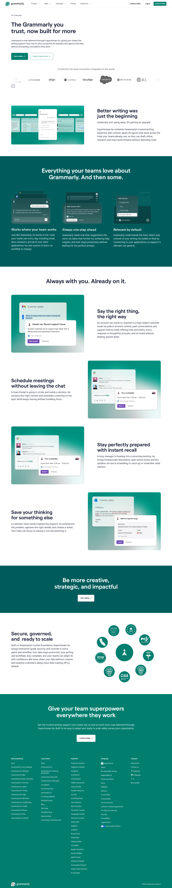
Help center (135, 763)
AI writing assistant (48, 797)
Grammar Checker (78, 763)
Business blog (46, 816)
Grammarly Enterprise (49, 777)
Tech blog (44, 808)
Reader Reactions (77, 849)
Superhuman (107, 763)
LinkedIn (135, 783)
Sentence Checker (77, 861)
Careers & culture (107, 779)
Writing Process (46, 801)
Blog (42, 804)
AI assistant (45, 785)
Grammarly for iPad (18, 814)
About (103, 767)
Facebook (135, 771)
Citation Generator (78, 783)
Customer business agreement (112, 807)
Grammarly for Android (19, 818)
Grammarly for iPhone (19, 810)
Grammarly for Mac (18, 775)
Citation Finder (76, 842)
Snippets (74, 826)
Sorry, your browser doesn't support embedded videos (124, 37)
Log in (147, 4)
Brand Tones (75, 834)
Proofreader (75, 873)
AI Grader (74, 845)
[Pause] (13, 86)
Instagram (136, 775)
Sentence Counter (77, 818)
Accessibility (105, 818)
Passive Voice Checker (79, 869)
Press (103, 783)
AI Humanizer (76, 779)
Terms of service (107, 803)
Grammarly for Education (50, 781)
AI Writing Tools (76, 798)
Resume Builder (76, 853)
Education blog (46, 812)
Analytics (74, 830)
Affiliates (104, 787)
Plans (43, 763)
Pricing (73, 4)
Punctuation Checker (78, 865)
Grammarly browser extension (22, 779)
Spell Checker (76, 857)
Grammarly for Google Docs (21, 802)
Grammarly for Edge (18, 795)
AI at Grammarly (47, 789)
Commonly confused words (51, 820)
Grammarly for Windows (20, 771)
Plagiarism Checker (78, 767)
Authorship (75, 838)
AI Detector (75, 775)
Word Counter (76, 806)
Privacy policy (106, 799)
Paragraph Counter (78, 814)
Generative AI (46, 793)
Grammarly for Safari (18, 787)
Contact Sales (135, 4)
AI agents (74, 771)
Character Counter (78, 810)
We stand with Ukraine (109, 771)
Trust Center (105, 795)
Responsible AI (106, 775)
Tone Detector (76, 802)
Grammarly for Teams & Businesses (49, 772)
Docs (13, 763)
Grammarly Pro (46, 767)
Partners (104, 791)
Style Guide (75, 822)
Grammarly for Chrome (19, 783)
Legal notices (106, 822)
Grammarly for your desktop (21, 767)
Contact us (135, 767)
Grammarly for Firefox (19, 791)
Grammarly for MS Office (20, 798)
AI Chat (74, 795)
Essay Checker (76, 787)
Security (104, 814)
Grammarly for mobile (19, 806)
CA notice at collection (109, 811)
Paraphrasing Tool (77, 791)
